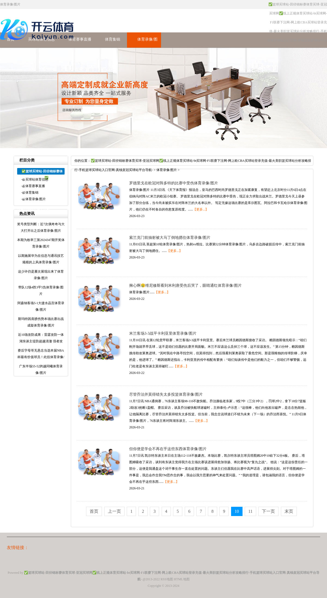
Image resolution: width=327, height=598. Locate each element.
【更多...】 (200, 209)
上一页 (114, 511)
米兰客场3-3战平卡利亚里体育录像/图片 (162, 333)
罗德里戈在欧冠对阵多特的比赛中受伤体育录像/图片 (173, 183)
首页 (94, 511)
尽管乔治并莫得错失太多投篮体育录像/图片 (166, 394)
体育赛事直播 (79, 39)
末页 (288, 511)
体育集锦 (112, 39)
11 (250, 511)
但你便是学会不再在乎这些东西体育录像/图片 (168, 449)
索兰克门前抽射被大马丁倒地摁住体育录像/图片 (169, 238)
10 (237, 511)
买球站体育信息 (36, 179)
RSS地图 (167, 579)
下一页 (268, 511)
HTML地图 (182, 579)
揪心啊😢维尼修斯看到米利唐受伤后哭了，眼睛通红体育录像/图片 (185, 285)
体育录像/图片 (35, 199)
